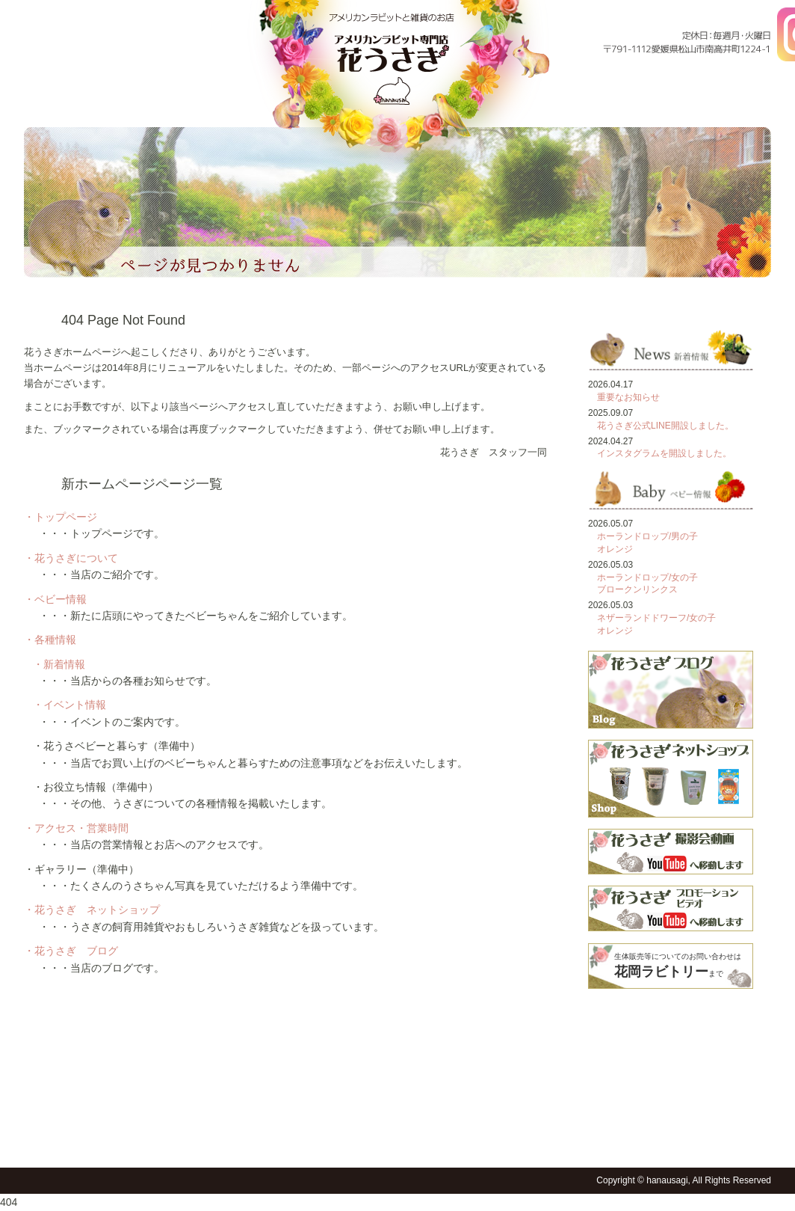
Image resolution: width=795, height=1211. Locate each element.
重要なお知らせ (628, 397)
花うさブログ (482, 1142)
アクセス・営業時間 (642, 103)
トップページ (52, 103)
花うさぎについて (146, 103)
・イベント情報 (69, 705)
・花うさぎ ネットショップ (92, 910)
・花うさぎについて (71, 558)
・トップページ (60, 517)
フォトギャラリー (741, 103)
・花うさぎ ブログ (71, 951)
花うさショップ (445, 1142)
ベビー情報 (239, 103)
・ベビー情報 (55, 599)
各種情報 (541, 103)
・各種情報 (50, 640)
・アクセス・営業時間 (76, 828)
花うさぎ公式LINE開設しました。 (665, 425)
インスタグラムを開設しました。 (664, 453)
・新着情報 (59, 664)
